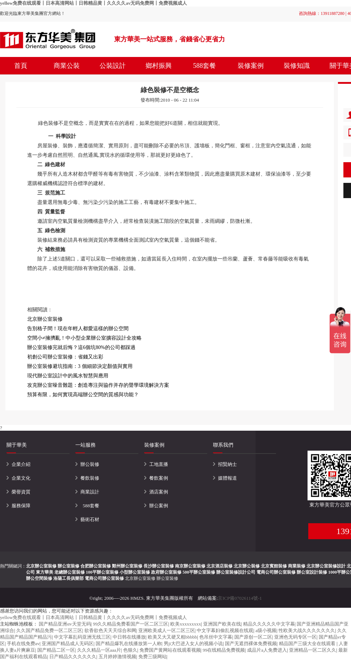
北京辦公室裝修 (140, 578)
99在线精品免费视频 (223, 650)
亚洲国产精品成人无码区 (67, 643)
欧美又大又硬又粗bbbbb (172, 637)
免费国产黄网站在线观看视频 (170, 650)
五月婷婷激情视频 (117, 656)
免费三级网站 (152, 656)
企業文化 (21, 478)
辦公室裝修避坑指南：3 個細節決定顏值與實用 (80, 366)
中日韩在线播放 (129, 637)
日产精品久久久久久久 (72, 656)
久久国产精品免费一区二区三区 (49, 630)
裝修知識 (297, 65)
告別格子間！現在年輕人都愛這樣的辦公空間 (78, 328)
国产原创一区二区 (253, 637)
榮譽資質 (21, 492)
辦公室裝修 (167, 578)
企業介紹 (21, 464)
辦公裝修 (89, 464)
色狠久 (130, 650)
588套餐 (204, 65)
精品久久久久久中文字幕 (269, 624)
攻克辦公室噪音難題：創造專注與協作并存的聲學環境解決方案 (98, 385)
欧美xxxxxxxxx (185, 624)
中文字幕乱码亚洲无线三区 (82, 637)
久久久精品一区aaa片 (99, 650)
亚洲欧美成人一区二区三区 (166, 630)
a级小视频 (265, 630)
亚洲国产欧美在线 (222, 624)
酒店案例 (158, 492)
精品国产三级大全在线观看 (308, 643)
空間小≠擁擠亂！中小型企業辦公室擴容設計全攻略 (84, 338)
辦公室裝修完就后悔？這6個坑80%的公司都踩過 (81, 347)
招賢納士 (227, 464)
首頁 (20, 65)
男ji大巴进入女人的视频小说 (193, 643)
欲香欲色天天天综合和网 (110, 630)
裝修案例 (251, 65)
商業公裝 (67, 65)
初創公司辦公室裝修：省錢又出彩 (65, 357)
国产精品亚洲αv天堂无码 (65, 624)
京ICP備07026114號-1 (240, 598)
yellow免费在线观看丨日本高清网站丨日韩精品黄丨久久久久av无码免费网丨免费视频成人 (93, 3)
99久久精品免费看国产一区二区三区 (130, 624)
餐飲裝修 (89, 478)
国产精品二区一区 (56, 650)
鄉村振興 (159, 65)
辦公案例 (158, 505)
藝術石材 (89, 519)
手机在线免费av (23, 643)
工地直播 (158, 464)
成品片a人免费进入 (267, 650)
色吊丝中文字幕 (215, 637)
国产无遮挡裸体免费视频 (251, 643)
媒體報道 (227, 478)
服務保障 (21, 505)
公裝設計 (113, 65)
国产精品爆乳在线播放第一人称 (129, 643)
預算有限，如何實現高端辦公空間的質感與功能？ (83, 394)
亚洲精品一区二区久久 (312, 650)
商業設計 (89, 492)
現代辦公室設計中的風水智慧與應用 (67, 375)
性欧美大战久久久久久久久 (307, 630)
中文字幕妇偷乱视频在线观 (225, 630)
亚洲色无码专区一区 (295, 637)
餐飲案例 (158, 478)
